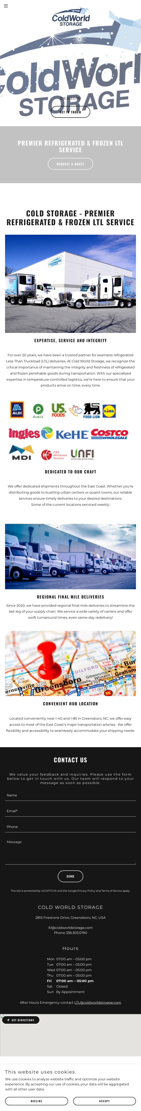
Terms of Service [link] (111, 890)
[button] (12, 6)
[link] (70, 6)
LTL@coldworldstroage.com (97, 1003)
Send (70, 876)
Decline (36, 1101)
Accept (104, 1101)
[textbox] (70, 795)
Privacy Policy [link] (86, 890)
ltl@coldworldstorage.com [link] (70, 928)
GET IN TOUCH (70, 112)
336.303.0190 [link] (70, 98)
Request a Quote (70, 164)
